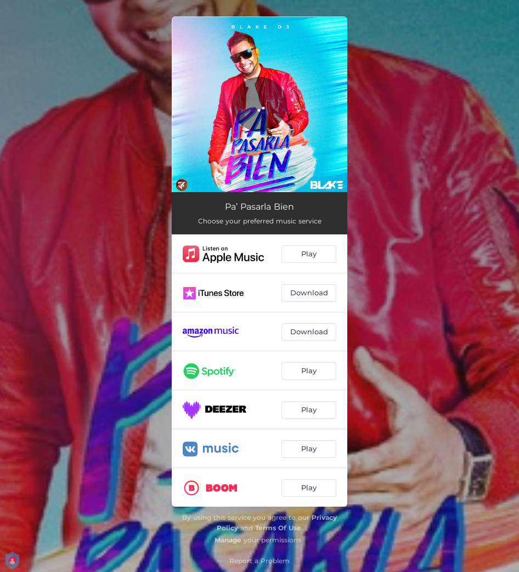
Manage (228, 540)
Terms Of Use (278, 528)
